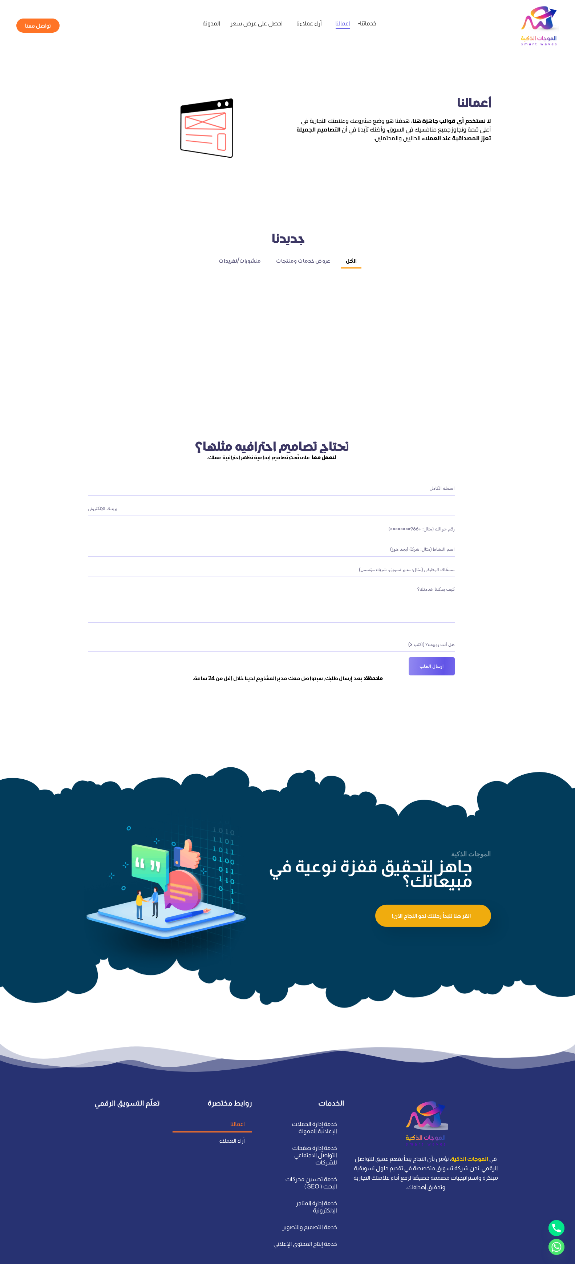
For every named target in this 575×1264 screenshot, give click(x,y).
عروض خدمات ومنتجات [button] (303, 269)
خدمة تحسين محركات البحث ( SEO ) (311, 1161)
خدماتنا (367, 23)
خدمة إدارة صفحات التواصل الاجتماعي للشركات (314, 1133)
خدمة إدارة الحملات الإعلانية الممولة (314, 1105)
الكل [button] (351, 269)
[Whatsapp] (556, 1247)
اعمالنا (343, 23)
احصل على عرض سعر (256, 23)
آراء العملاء (231, 1119)
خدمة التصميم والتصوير (309, 1205)
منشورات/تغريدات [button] (239, 269)
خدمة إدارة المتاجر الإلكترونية (316, 1185)
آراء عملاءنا (309, 23)
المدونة (211, 23)
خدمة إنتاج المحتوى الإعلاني (305, 1222)
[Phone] (556, 1228)
